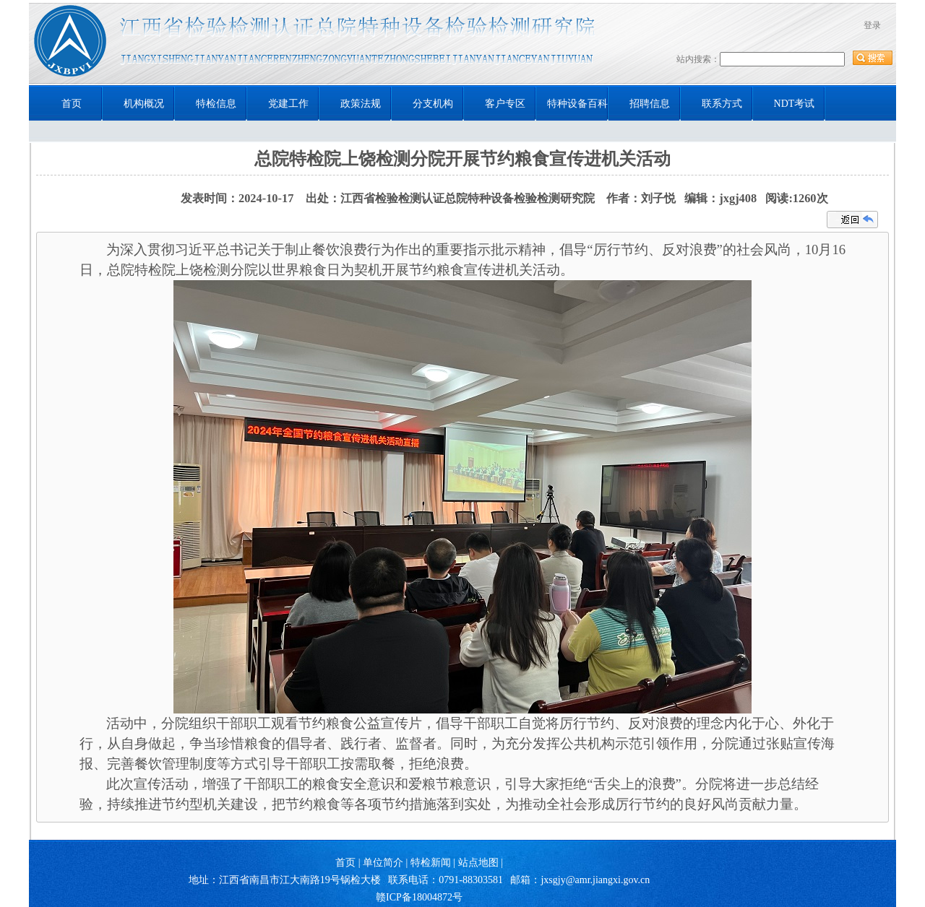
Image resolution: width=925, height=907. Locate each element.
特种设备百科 (577, 103)
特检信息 (216, 103)
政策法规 (360, 103)
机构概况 (144, 103)
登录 (872, 25)
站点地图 (478, 862)
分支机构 (433, 103)
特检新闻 (430, 862)
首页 (71, 103)
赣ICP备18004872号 (419, 897)
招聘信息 (649, 103)
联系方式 (722, 103)
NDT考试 (794, 103)
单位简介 (383, 862)
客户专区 (505, 103)
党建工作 (288, 103)
